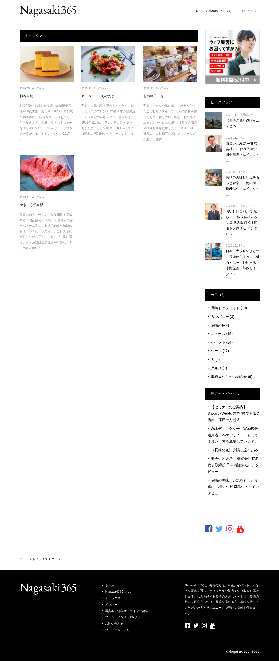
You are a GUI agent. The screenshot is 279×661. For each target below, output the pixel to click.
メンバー (111, 604)
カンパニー (250, 171)
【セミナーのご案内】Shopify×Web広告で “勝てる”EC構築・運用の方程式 (233, 413)
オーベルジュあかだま (98, 96)
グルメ (40, 88)
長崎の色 (248, 114)
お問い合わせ (114, 623)
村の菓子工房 (153, 96)
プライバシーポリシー (120, 630)
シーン (216, 351)
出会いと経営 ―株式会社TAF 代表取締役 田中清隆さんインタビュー (233, 465)
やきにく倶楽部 (31, 205)
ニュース (218, 334)
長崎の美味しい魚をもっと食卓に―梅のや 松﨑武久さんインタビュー (233, 486)
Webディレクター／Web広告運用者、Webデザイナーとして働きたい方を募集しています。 (233, 435)
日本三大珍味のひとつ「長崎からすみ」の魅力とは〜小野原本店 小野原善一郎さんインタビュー (242, 262)
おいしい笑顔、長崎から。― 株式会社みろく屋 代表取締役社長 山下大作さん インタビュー (242, 222)
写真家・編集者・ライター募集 (126, 611)
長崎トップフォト (225, 308)
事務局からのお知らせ (229, 376)
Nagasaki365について (214, 11)
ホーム (109, 585)
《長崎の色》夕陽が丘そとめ (234, 450)
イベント (218, 342)
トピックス (247, 11)
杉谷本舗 (26, 96)
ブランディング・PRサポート (126, 617)
